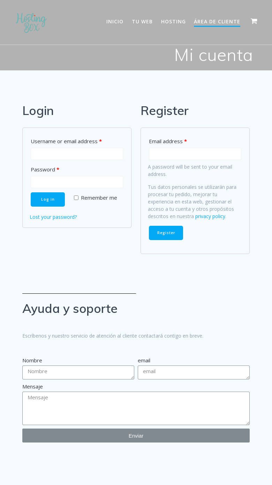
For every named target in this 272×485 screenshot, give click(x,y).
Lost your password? (53, 217)
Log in (48, 199)
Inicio (114, 21)
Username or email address (66, 141)
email (144, 360)
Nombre (32, 360)
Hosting (173, 21)
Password (45, 169)
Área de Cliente (217, 21)
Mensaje (32, 386)
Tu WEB (142, 21)
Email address (168, 141)
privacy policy (210, 216)
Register (166, 232)
